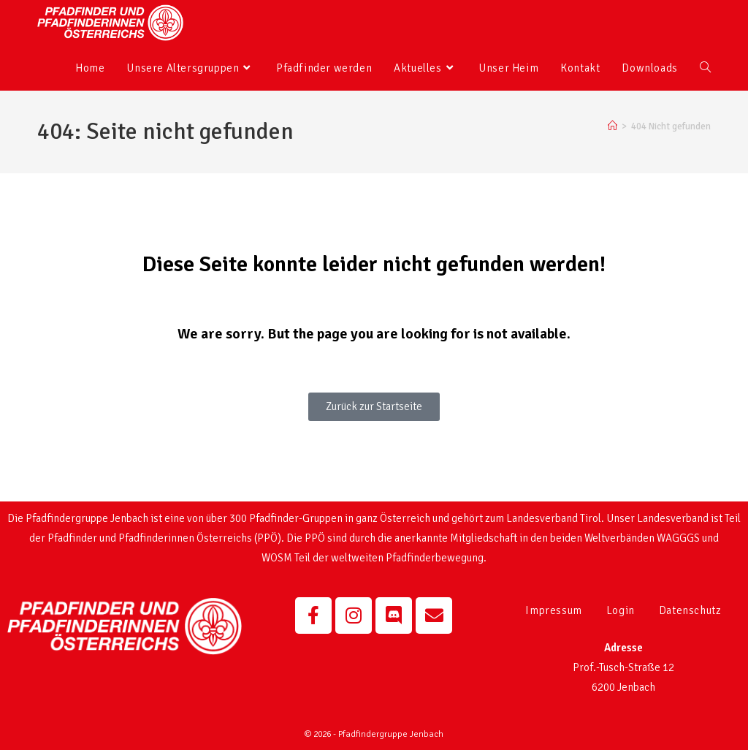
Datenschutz (690, 610)
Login (620, 610)
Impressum (553, 610)
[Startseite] (612, 126)
